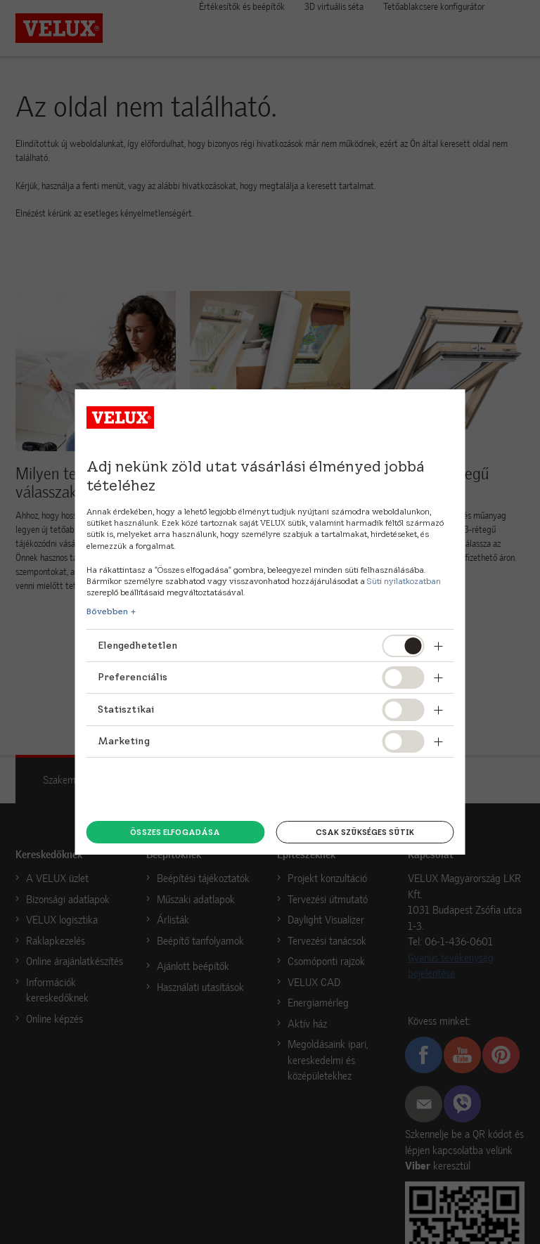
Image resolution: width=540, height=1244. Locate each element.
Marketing (124, 740)
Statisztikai (126, 709)
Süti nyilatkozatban (404, 581)
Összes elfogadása (175, 832)
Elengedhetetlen (138, 645)
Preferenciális (133, 676)
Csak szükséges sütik (365, 832)
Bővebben (107, 611)
